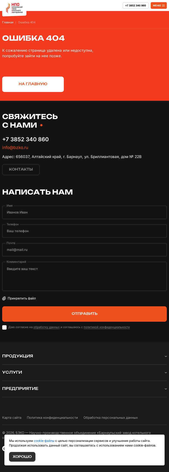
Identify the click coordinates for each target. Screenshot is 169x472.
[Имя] (84, 212)
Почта (11, 242)
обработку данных (46, 327)
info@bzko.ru (15, 147)
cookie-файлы (44, 441)
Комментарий (16, 261)
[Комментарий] (84, 276)
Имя (10, 205)
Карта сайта (11, 417)
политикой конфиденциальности (107, 327)
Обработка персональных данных (110, 417)
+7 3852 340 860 (25, 139)
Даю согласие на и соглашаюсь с (69, 327)
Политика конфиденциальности (52, 417)
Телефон (13, 224)
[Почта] (84, 249)
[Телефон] (84, 231)
